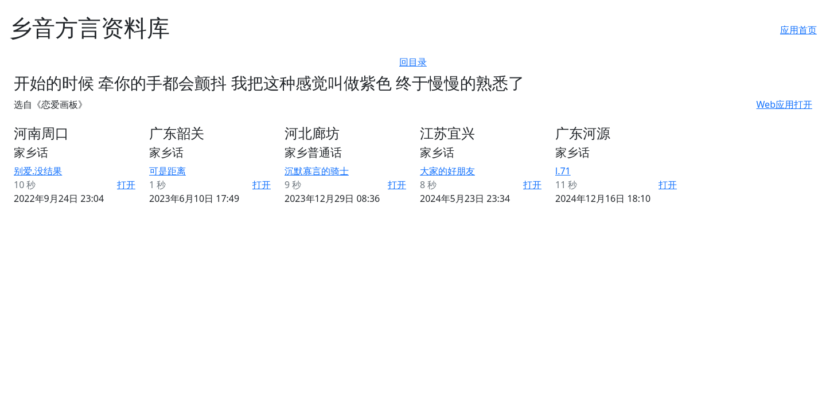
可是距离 (167, 171)
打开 (126, 184)
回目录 (413, 62)
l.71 (563, 171)
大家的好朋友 (447, 171)
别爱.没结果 (38, 171)
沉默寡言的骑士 (317, 171)
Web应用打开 (784, 104)
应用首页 (798, 30)
